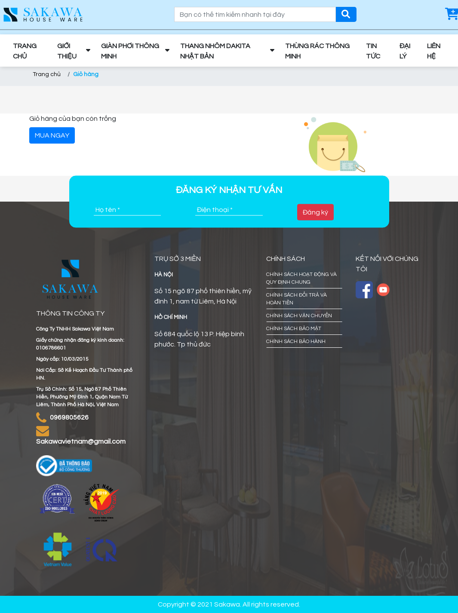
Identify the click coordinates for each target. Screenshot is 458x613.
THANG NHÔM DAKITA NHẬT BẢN (215, 51)
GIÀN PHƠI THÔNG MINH (130, 51)
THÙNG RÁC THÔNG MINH (317, 51)
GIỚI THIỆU (67, 51)
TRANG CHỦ (25, 51)
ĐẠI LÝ (405, 51)
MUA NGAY (52, 135)
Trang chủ (47, 74)
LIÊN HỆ (433, 51)
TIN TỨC (373, 51)
